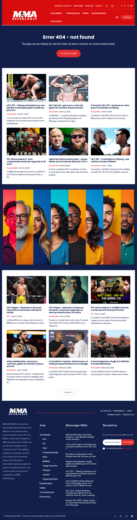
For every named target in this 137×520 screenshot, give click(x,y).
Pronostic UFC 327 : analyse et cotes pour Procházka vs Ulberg (110, 106)
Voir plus (68, 392)
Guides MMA (12, 168)
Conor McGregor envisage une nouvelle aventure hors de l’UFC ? (81, 446)
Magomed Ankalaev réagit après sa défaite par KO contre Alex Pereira (81, 463)
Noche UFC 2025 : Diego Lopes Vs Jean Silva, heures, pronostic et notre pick (81, 502)
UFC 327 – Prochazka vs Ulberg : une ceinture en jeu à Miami (110, 160)
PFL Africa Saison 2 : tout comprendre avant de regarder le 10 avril (26, 161)
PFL (92, 314)
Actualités (11, 114)
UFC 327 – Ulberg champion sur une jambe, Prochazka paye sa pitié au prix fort (26, 108)
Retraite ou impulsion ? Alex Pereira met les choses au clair (81, 455)
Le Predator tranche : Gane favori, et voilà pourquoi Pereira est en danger (68, 362)
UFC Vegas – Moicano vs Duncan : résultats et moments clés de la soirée (24, 310)
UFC (8, 316)
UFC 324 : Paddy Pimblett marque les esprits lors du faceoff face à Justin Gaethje (80, 492)
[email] (112, 442)
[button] (112, 6)
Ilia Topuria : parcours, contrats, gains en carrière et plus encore (66, 106)
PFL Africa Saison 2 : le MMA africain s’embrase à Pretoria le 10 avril (110, 308)
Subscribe (127, 442)
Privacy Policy (127, 448)
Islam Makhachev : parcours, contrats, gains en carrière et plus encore (25, 364)
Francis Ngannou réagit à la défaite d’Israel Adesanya (110, 362)
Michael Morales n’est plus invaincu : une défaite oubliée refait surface (80, 436)
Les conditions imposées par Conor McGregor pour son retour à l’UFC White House (80, 483)
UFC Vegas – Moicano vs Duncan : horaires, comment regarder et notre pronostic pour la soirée (66, 310)
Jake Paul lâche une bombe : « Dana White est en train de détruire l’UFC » (68, 160)
